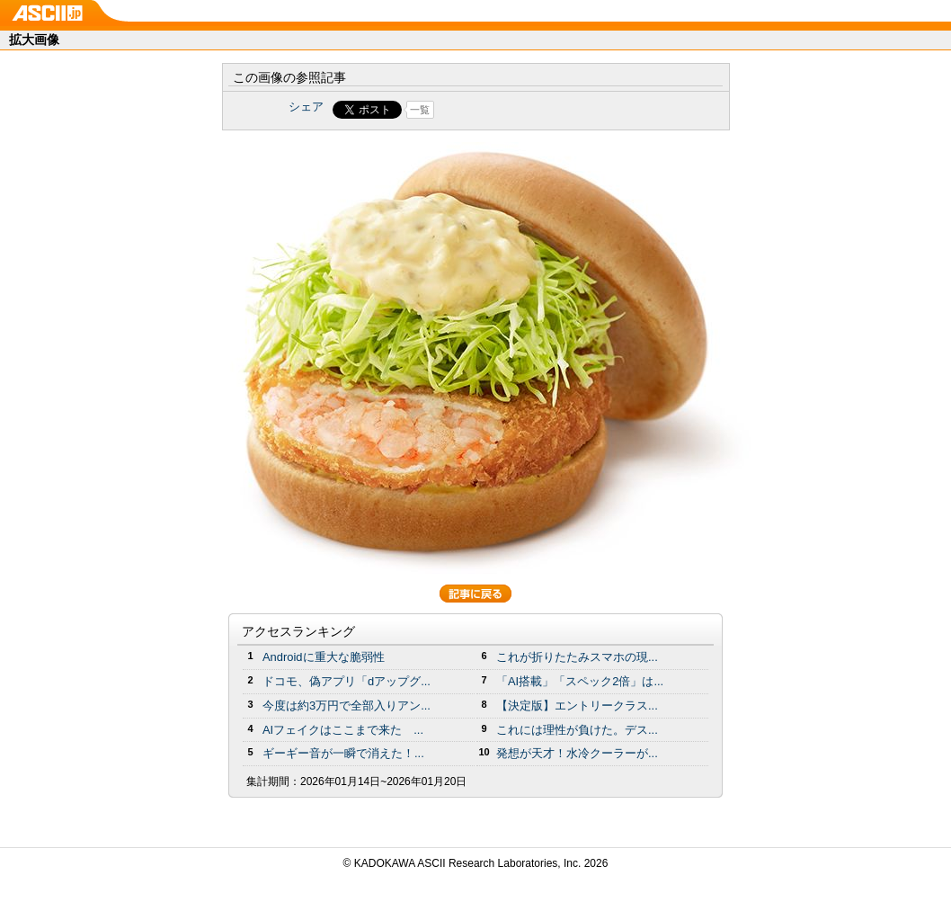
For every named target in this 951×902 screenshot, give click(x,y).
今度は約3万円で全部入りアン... (346, 705)
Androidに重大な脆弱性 (323, 657)
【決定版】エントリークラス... (577, 705)
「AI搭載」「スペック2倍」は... (579, 681)
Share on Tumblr (542, 110)
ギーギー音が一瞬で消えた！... (343, 753)
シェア (306, 106)
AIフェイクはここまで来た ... (342, 730)
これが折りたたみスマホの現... (577, 657)
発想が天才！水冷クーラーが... (577, 753)
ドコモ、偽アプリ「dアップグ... (346, 681)
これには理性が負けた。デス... (577, 730)
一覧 (420, 109)
